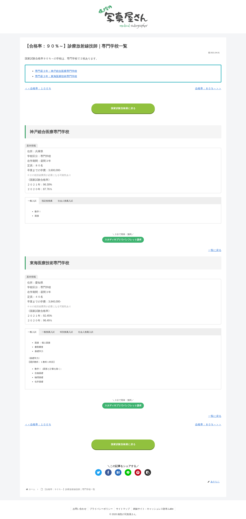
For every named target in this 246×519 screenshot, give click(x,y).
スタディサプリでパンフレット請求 (124, 240)
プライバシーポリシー (101, 508)
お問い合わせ (79, 508)
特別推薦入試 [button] (66, 332)
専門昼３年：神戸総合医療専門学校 (56, 71)
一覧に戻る (214, 250)
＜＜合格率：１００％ (38, 88)
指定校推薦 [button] (47, 201)
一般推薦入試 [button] (48, 332)
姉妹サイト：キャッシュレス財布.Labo (153, 508)
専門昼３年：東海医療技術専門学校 (56, 76)
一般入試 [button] (32, 201)
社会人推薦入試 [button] (65, 201)
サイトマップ (123, 508)
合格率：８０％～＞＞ (208, 88)
